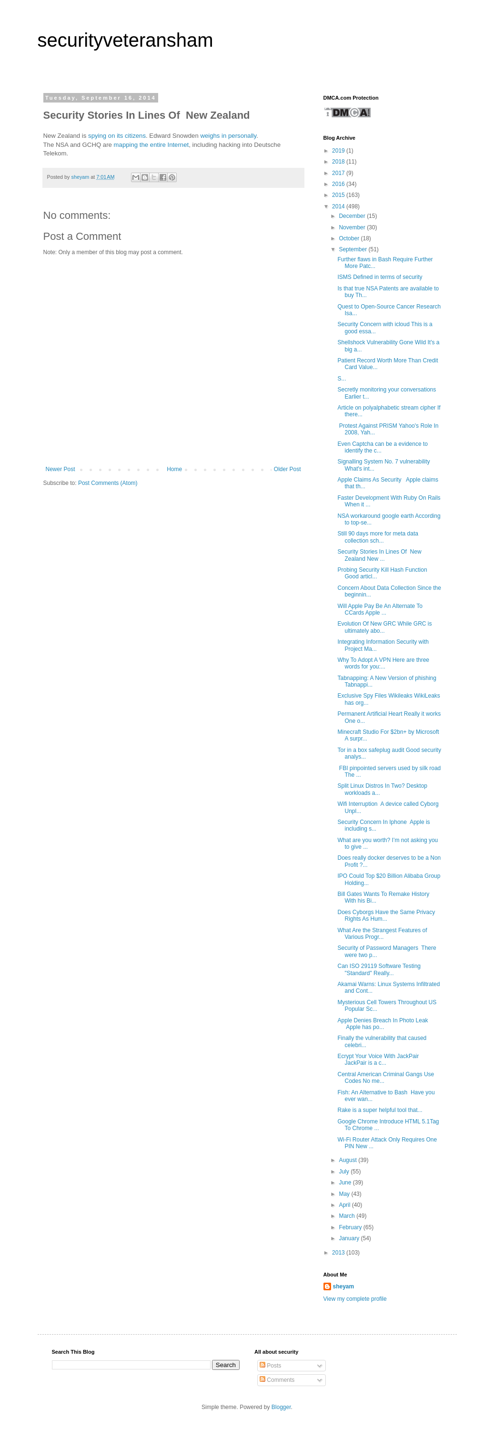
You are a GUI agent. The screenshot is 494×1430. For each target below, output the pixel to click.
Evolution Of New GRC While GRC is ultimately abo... (384, 627)
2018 (339, 161)
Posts (270, 1365)
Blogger (281, 1407)
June (346, 1182)
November (353, 227)
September (353, 249)
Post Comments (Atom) (108, 483)
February (351, 1227)
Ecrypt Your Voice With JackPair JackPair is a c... (378, 1059)
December (353, 216)
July (345, 1171)
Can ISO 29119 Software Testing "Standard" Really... (379, 969)
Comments (277, 1380)
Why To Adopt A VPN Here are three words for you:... (383, 663)
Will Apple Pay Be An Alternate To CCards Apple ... (380, 609)
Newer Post (60, 469)
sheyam (343, 1286)
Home (174, 469)
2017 (339, 173)
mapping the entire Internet (151, 144)
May (345, 1194)
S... (341, 378)
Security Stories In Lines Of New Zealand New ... (379, 555)
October (350, 238)
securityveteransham (125, 40)
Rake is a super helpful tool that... (379, 1110)
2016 (339, 184)
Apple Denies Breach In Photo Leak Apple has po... (382, 1023)
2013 (339, 1252)
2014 (339, 206)
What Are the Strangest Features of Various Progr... (382, 933)
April (345, 1205)
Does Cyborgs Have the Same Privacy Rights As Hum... (386, 915)
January (350, 1238)
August (348, 1160)
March (347, 1216)
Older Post (287, 469)
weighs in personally (228, 135)
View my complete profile (355, 1299)
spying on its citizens (117, 135)
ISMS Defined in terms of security (379, 277)
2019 (339, 150)
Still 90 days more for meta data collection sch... (377, 537)
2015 (339, 195)
